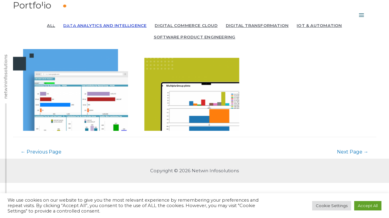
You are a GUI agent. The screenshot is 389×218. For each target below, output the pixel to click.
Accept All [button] (368, 205)
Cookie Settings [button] (332, 205)
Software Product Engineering (195, 37)
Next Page (352, 185)
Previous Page (41, 185)
